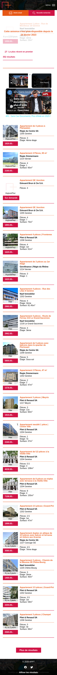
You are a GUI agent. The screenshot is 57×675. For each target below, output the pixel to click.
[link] (9, 92)
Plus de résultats (28, 650)
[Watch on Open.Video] (18, 110)
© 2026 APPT (28, 662)
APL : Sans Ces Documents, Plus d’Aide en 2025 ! (28, 92)
